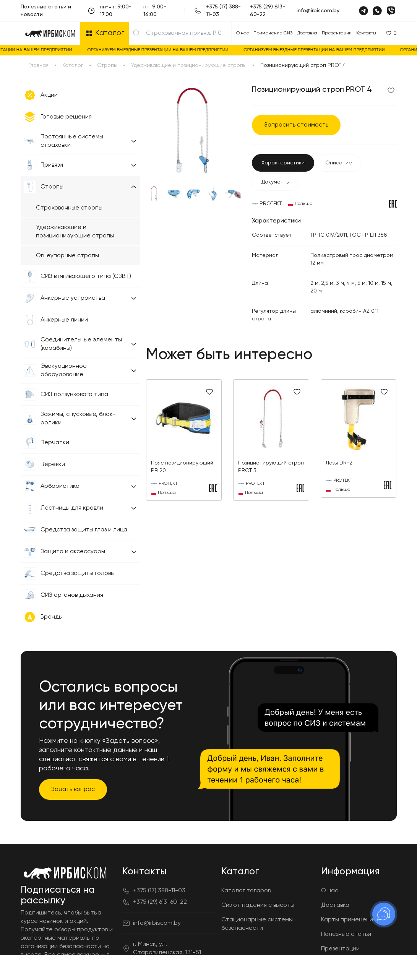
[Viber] (391, 11)
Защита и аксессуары (73, 552)
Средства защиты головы (78, 573)
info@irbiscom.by (318, 10)
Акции (49, 95)
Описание (338, 163)
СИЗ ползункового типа (74, 394)
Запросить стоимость (296, 125)
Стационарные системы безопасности (257, 924)
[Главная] (50, 33)
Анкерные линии (64, 320)
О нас (242, 33)
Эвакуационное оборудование (64, 370)
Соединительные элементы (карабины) (81, 344)
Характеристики (283, 163)
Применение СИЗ (272, 33)
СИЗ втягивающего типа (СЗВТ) (86, 276)
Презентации (337, 33)
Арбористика (60, 486)
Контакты (366, 33)
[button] (134, 141)
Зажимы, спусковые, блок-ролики (78, 418)
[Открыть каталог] (104, 33)
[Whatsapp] (377, 11)
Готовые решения (66, 117)
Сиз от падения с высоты (257, 905)
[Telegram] (363, 11)
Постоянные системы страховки (72, 141)
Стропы (52, 187)
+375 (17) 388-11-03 (223, 10)
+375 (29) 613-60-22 (267, 10)
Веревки (53, 464)
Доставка (307, 33)
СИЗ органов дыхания (72, 595)
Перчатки (55, 443)
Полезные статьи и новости (46, 10)
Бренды (52, 617)
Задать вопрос (73, 789)
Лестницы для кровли (72, 508)
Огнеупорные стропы (67, 256)
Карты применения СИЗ (355, 920)
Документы (275, 182)
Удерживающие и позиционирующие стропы (75, 231)
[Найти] (136, 33)
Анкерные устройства (73, 298)
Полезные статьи (346, 934)
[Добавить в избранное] (391, 90)
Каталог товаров (246, 891)
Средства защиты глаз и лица (84, 530)
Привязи (52, 165)
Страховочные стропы (69, 208)
